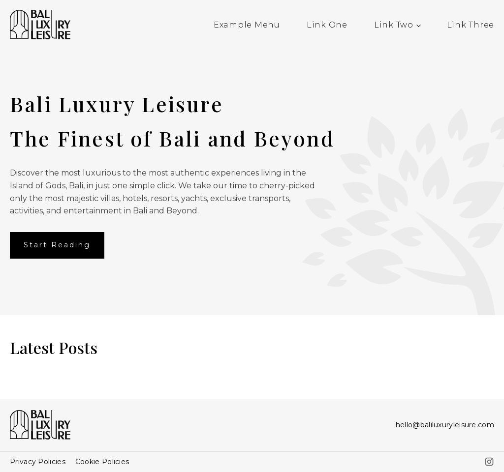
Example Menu (247, 25)
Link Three (471, 25)
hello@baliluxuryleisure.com (445, 424)
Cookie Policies (102, 461)
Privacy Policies (37, 461)
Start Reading (57, 244)
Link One (327, 25)
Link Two (393, 25)
